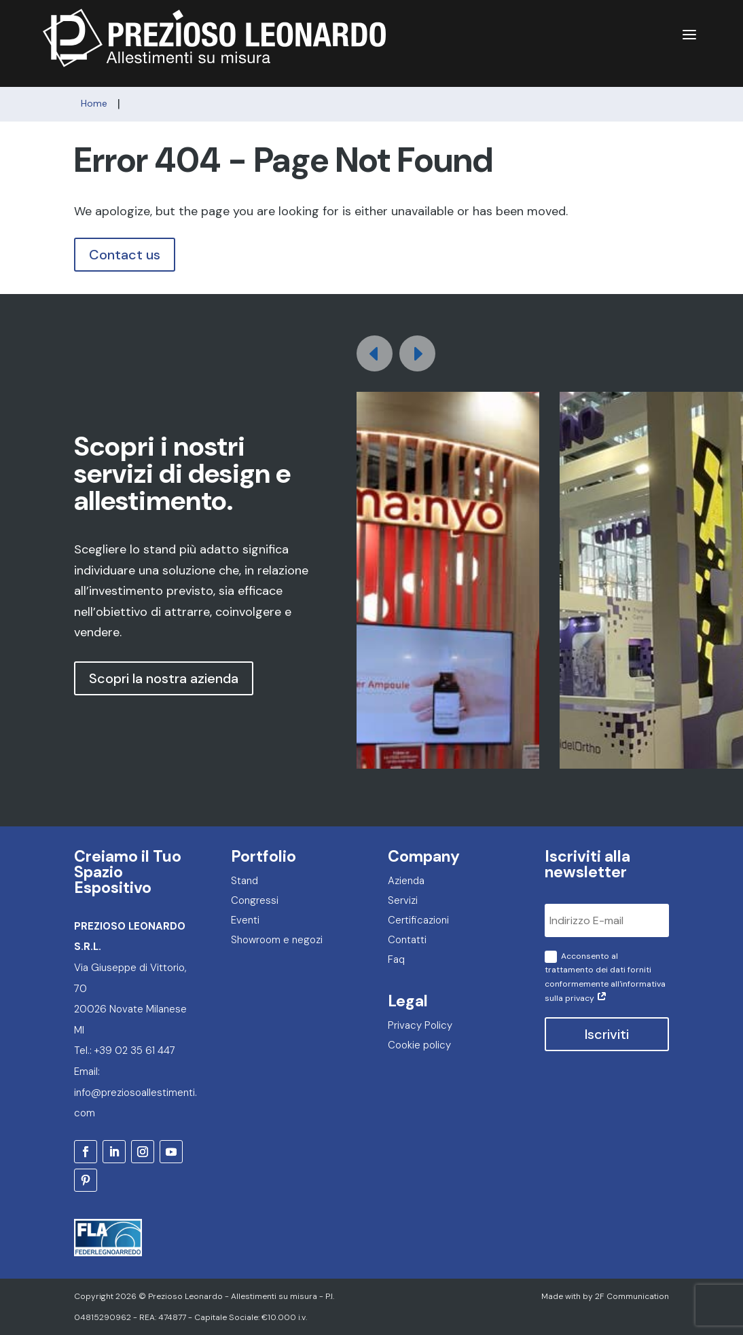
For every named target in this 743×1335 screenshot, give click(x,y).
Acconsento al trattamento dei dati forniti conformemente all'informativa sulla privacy (605, 977)
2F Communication (632, 1296)
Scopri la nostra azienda (163, 678)
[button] (417, 353)
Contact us (124, 254)
